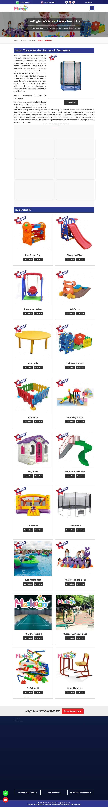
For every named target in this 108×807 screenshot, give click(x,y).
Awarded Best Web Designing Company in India (66, 804)
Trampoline (31, 40)
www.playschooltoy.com (27, 792)
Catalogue (88, 2)
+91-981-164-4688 (23, 2)
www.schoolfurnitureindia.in (80, 792)
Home (16, 40)
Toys (22, 40)
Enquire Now (28, 259)
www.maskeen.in (54, 792)
